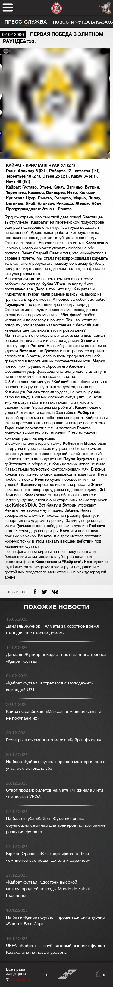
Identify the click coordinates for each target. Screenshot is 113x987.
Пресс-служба (26, 22)
